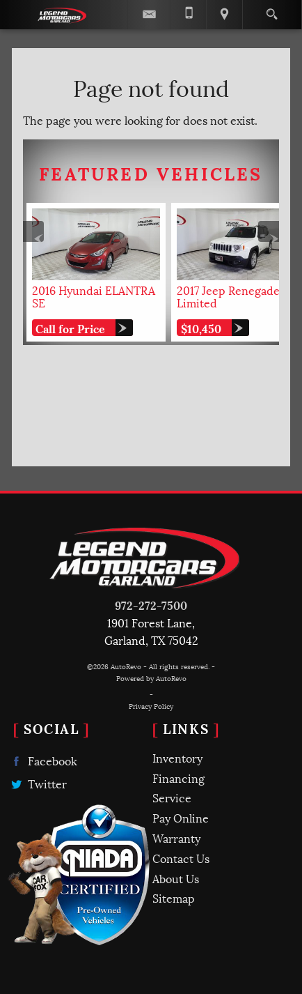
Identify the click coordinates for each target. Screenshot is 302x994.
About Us (175, 878)
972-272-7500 (151, 604)
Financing (178, 777)
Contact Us (180, 857)
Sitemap (173, 897)
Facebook (42, 760)
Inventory (177, 757)
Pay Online (180, 817)
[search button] (271, 10)
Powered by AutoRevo (151, 678)
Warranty (176, 837)
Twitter (37, 783)
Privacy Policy (151, 706)
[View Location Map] (224, 14)
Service (171, 797)
